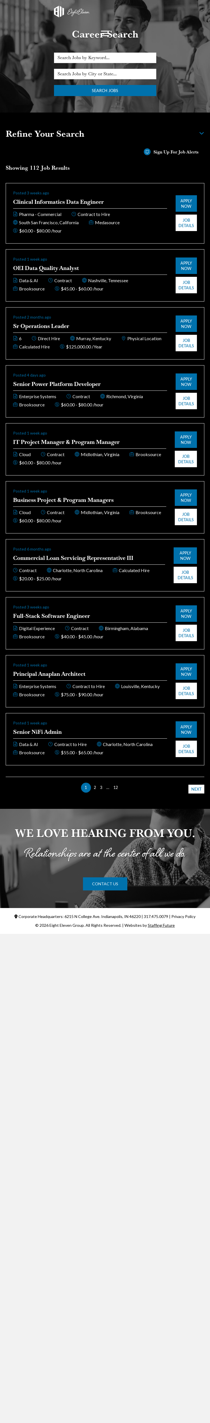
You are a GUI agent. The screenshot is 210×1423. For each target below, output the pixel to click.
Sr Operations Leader (41, 326)
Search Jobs (105, 90)
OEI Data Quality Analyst (46, 268)
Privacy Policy (183, 916)
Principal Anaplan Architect (49, 674)
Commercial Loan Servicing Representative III (73, 558)
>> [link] (124, 787)
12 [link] (115, 787)
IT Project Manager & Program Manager (66, 442)
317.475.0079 (156, 916)
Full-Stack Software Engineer (51, 616)
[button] (105, 883)
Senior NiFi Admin (37, 732)
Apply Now (186, 203)
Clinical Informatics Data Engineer (58, 201)
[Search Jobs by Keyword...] (105, 58)
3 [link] (101, 787)
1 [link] (86, 787)
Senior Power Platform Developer (57, 384)
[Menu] (105, 33)
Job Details (186, 222)
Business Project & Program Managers (63, 500)
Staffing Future (161, 925)
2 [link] (95, 787)
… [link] (107, 787)
